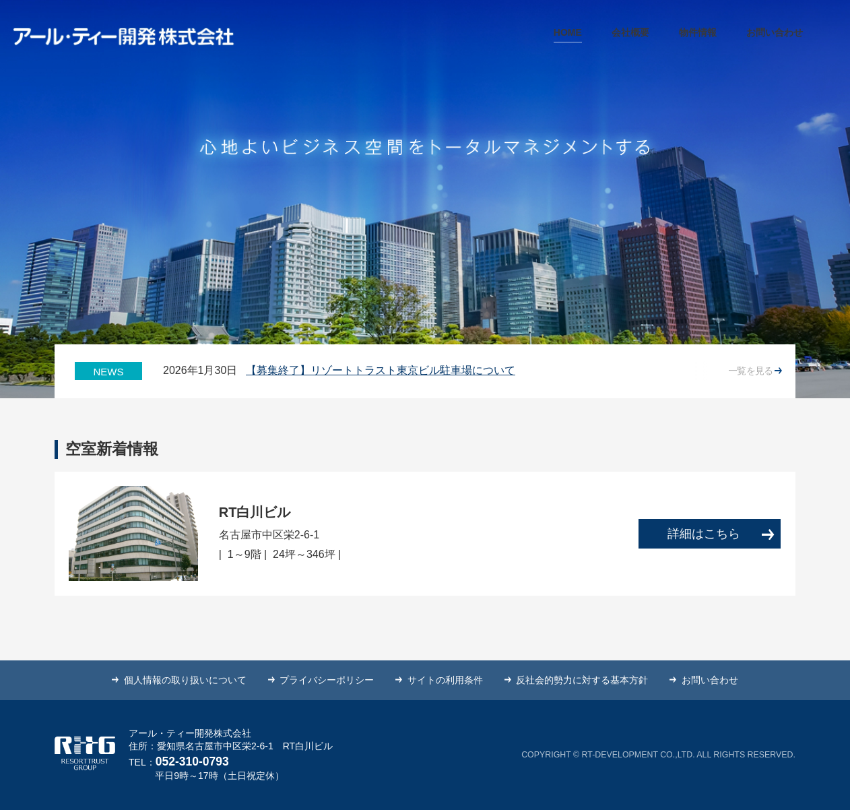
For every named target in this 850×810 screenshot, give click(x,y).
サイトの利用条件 (445, 680)
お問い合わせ (710, 680)
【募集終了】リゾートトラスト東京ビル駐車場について (380, 370)
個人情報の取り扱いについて (185, 680)
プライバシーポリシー (327, 680)
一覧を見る (755, 370)
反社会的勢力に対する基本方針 (582, 680)
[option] (445, 371)
